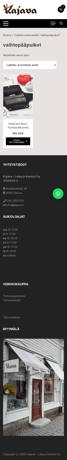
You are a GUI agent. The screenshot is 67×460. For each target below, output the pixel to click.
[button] (58, 193)
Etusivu (7, 35)
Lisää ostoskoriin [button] (18, 141)
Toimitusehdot (12, 300)
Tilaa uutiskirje (11, 317)
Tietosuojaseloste (14, 296)
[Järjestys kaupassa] (30, 65)
